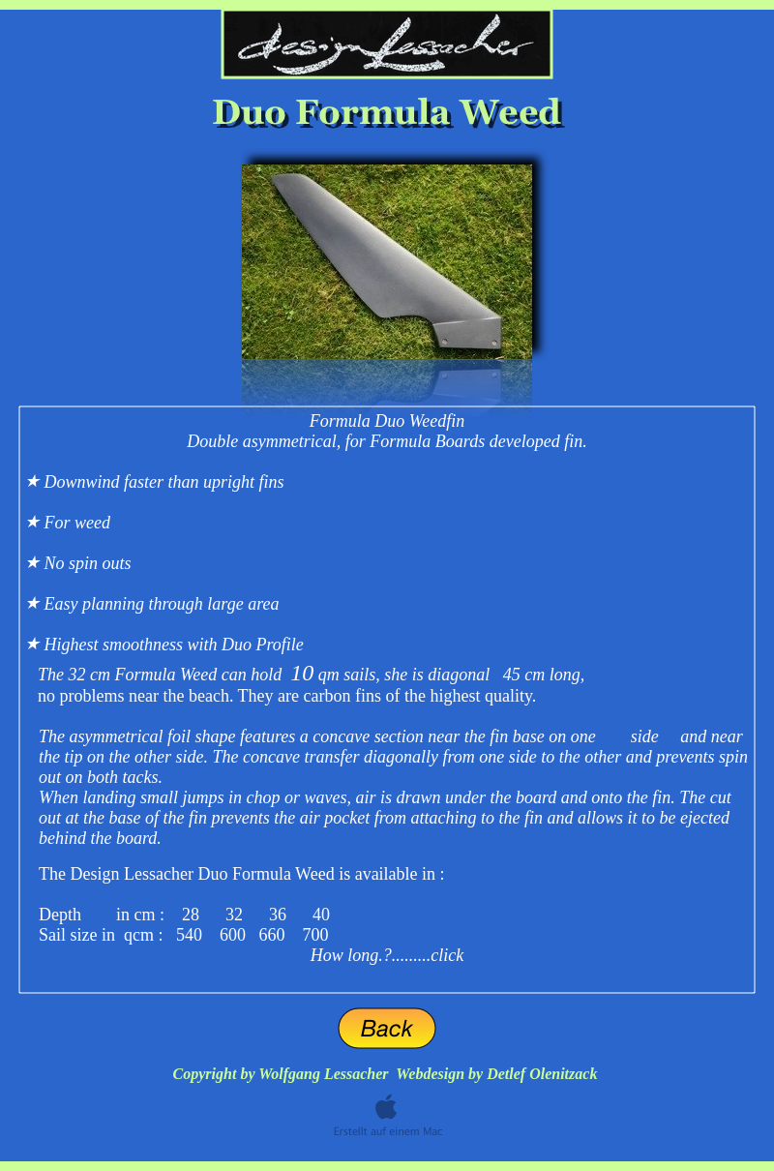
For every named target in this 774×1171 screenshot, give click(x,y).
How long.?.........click (387, 955)
